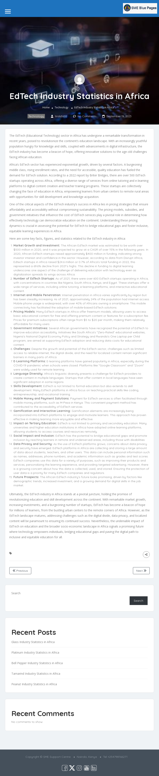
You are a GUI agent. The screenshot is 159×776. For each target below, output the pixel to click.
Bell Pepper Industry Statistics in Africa (37, 663)
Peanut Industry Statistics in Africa (34, 684)
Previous (20, 571)
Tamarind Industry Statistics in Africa (35, 674)
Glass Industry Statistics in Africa (33, 642)
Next (141, 571)
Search (15, 593)
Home (46, 107)
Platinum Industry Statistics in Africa (35, 652)
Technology (61, 107)
